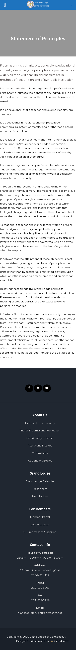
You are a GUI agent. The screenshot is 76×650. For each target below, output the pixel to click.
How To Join (40, 496)
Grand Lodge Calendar (40, 481)
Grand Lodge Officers (39, 438)
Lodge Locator (40, 524)
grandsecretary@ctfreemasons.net (40, 612)
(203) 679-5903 (39, 587)
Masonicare (40, 488)
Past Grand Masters (40, 445)
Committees (40, 453)
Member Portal (40, 516)
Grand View (59, 641)
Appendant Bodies (40, 460)
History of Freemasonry (40, 423)
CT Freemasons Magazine (39, 532)
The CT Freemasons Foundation (40, 430)
